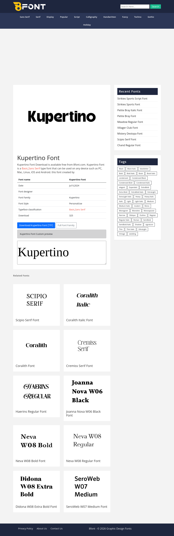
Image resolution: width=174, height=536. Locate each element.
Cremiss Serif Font (79, 366)
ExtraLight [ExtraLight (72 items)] (151, 192)
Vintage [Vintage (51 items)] (122, 234)
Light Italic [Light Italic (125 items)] (139, 201)
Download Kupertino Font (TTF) (36, 225)
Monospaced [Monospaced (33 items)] (149, 210)
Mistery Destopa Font (129, 133)
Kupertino (61, 252)
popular (64, 16)
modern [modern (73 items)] (137, 206)
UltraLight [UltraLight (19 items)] (142, 229)
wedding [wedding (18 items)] (132, 234)
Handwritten (109, 16)
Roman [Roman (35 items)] (136, 220)
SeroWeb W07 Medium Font (86, 506)
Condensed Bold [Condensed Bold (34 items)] (125, 183)
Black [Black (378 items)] (121, 168)
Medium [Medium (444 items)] (150, 201)
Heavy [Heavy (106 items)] (137, 196)
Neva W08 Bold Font (30, 461)
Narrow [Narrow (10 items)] (122, 215)
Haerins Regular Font (31, 411)
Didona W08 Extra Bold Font (36, 506)
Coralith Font (25, 366)
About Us (42, 528)
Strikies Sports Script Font (132, 98)
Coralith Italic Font (79, 320)
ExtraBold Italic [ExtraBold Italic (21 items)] (137, 192)
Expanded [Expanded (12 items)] (133, 187)
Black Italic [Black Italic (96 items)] (131, 168)
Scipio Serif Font (27, 320)
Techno (137, 16)
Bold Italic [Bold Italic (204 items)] (131, 173)
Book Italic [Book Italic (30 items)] (151, 173)
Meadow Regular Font (130, 122)
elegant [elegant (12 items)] (122, 187)
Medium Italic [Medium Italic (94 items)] (124, 206)
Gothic (151, 16)
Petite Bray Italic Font (129, 110)
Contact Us (57, 528)
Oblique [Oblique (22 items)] (132, 215)
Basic (25, 168)
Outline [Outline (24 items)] (143, 215)
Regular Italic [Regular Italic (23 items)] (124, 220)
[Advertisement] (87, 55)
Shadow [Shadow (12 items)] (138, 224)
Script (77, 16)
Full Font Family (66, 225)
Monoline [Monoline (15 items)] (136, 210)
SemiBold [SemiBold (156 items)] (147, 220)
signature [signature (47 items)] (149, 224)
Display (50, 16)
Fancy (125, 16)
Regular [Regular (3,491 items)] (153, 215)
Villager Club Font (127, 127)
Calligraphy (91, 16)
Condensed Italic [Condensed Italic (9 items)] (143, 183)
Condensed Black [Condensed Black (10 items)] (139, 178)
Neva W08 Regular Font (83, 461)
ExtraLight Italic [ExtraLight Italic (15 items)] (125, 196)
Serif (38, 16)
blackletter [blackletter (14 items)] (144, 168)
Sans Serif (25, 16)
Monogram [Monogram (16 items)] (123, 210)
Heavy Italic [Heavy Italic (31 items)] (149, 196)
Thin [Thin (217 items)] (121, 229)
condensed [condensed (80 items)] (123, 178)
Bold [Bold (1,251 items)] (121, 173)
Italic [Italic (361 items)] (121, 201)
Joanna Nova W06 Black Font (83, 413)
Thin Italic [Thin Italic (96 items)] (130, 229)
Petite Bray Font (126, 116)
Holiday (87, 24)
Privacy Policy (25, 528)
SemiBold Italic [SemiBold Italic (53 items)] (125, 224)
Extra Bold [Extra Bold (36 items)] (123, 192)
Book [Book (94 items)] (141, 173)
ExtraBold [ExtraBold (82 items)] (145, 187)
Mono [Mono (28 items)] (147, 206)
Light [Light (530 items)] (129, 201)
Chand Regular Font (129, 145)
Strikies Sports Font (128, 104)
